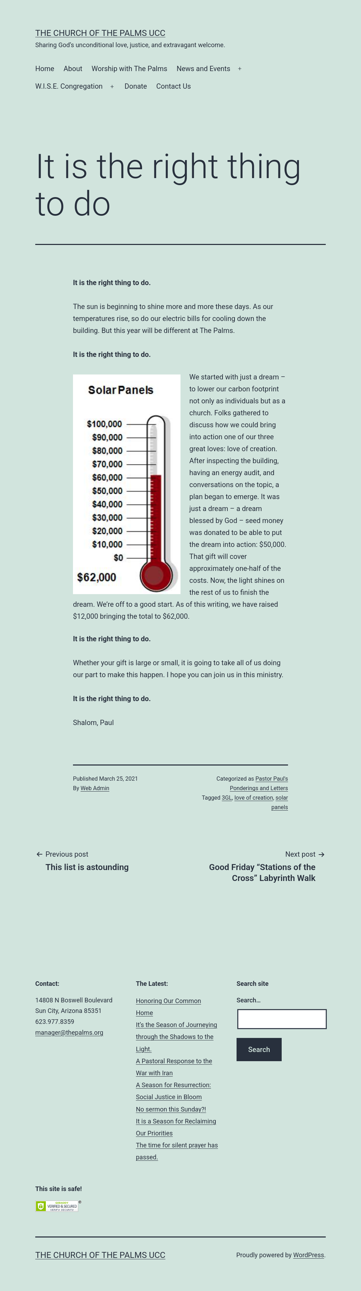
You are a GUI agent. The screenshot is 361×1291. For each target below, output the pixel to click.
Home (44, 68)
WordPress (308, 1255)
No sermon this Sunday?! (171, 1109)
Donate (135, 86)
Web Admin (95, 788)
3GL (227, 797)
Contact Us (173, 86)
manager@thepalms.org (69, 1032)
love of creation (253, 797)
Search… (249, 1000)
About (72, 68)
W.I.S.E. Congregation (69, 86)
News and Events (204, 68)
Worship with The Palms (129, 68)
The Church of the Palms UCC (100, 33)
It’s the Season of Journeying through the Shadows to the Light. (176, 1036)
